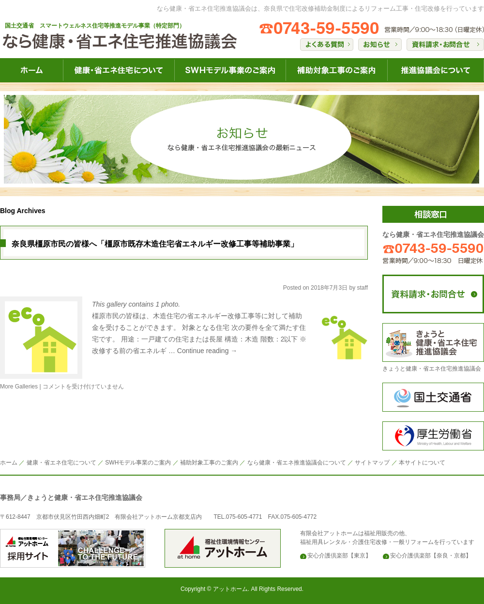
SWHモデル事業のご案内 (138, 462)
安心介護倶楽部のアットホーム (72, 548)
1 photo (167, 304)
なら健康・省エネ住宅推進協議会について (435, 70)
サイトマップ (372, 462)
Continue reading (207, 351)
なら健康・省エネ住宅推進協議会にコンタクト (433, 294)
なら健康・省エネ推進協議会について (296, 462)
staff (362, 287)
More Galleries (19, 386)
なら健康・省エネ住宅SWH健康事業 (230, 70)
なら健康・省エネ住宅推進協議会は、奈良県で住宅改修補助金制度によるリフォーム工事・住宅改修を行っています (320, 8)
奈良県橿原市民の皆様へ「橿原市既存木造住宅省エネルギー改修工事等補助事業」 (155, 244)
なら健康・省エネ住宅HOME (31, 70)
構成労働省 (433, 435)
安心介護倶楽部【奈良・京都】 (430, 555)
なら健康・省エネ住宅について (118, 70)
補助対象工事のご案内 (209, 462)
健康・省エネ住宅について (61, 462)
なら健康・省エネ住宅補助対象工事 (336, 70)
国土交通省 (433, 397)
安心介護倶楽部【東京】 (339, 555)
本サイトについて (422, 462)
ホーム (8, 462)
